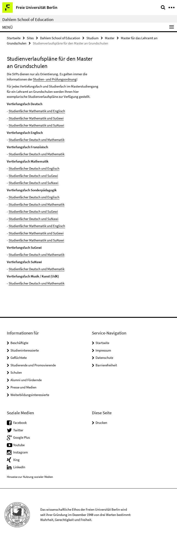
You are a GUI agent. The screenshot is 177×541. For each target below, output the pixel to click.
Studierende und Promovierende (33, 365)
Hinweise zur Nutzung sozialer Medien (30, 477)
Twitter (18, 430)
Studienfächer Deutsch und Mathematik (36, 139)
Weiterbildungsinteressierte (29, 395)
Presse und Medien (23, 387)
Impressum (103, 350)
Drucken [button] (101, 422)
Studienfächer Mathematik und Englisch (37, 111)
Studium (92, 38)
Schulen (16, 372)
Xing (16, 460)
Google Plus (21, 437)
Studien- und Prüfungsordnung (54, 79)
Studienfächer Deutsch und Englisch (34, 168)
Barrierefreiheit (106, 365)
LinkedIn (19, 467)
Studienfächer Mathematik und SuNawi (36, 125)
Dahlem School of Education (27, 19)
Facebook (20, 422)
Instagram (20, 452)
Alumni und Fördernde (26, 380)
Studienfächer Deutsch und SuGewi (33, 175)
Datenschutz (104, 357)
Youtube (19, 445)
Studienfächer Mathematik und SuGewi (36, 118)
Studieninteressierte (24, 350)
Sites (30, 38)
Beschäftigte (19, 343)
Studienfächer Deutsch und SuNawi (33, 183)
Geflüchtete (18, 357)
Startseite (13, 38)
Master (109, 38)
